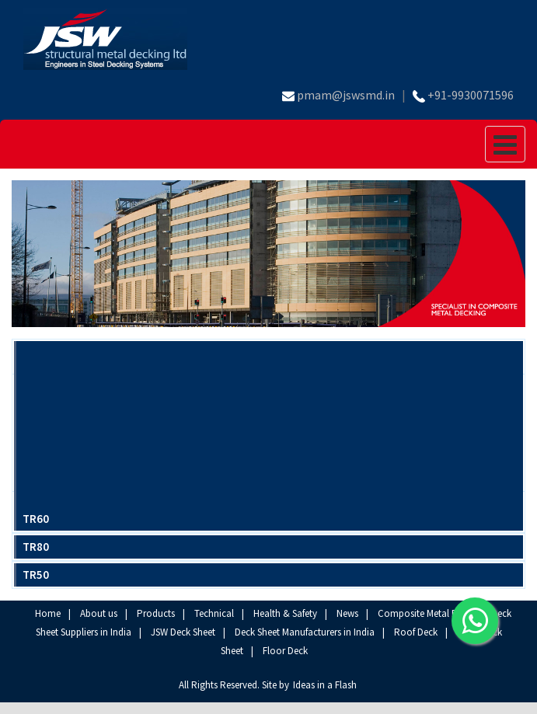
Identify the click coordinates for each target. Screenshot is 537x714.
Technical (214, 613)
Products (156, 613)
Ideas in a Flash (325, 684)
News (347, 613)
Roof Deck (416, 632)
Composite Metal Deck (425, 613)
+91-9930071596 (470, 95)
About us (98, 613)
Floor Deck (285, 650)
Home (48, 613)
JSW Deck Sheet (183, 632)
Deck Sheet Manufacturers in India (305, 632)
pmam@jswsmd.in (346, 95)
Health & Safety (285, 613)
